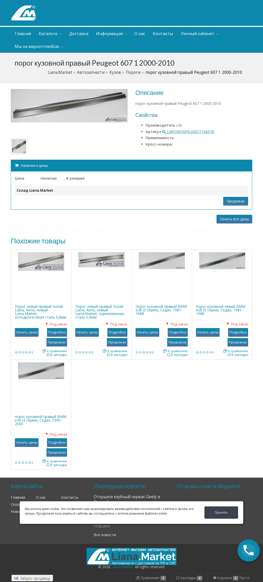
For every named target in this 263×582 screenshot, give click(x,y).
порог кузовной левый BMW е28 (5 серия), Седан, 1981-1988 (221, 310)
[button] (248, 550)
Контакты (163, 33)
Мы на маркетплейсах (37, 46)
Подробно (57, 332)
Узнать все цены (234, 219)
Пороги (133, 72)
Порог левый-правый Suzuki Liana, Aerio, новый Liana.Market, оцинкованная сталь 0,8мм (99, 312)
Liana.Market (60, 72)
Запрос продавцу (32, 578)
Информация (109, 33)
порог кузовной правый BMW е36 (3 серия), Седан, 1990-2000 (41, 420)
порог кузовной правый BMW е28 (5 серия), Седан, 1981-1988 (161, 310)
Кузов (115, 72)
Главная (23, 33)
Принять (221, 512)
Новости (18, 511)
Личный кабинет (220, 4)
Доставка (78, 33)
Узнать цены (26, 332)
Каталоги (48, 33)
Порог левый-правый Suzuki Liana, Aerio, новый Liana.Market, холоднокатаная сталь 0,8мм (40, 312)
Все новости (105, 534)
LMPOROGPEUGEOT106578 (188, 131)
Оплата (17, 504)
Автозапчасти (91, 72)
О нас (139, 33)
